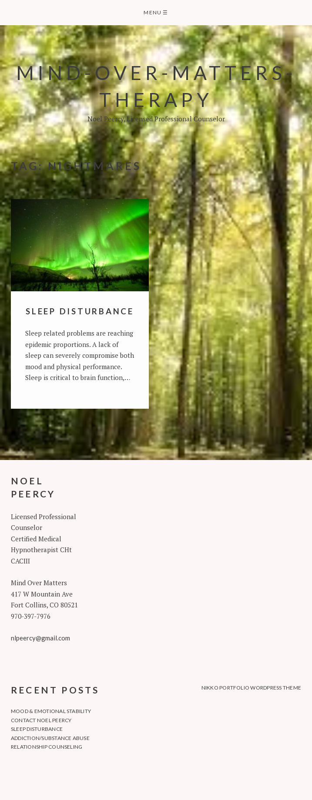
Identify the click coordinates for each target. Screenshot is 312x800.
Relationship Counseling (47, 746)
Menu (156, 12)
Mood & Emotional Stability (51, 711)
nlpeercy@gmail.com (40, 638)
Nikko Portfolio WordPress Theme (251, 687)
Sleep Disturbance (80, 311)
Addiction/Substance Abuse (50, 738)
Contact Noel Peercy (41, 720)
